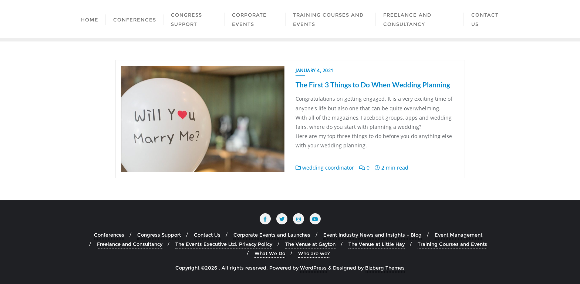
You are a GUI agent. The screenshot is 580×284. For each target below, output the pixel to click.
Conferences (109, 235)
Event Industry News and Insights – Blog (372, 235)
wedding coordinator (325, 167)
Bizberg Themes (385, 268)
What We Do (269, 253)
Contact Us (207, 235)
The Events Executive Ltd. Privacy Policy (223, 244)
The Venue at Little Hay (376, 244)
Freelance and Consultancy (129, 244)
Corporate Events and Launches (271, 235)
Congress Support (159, 235)
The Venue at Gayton (310, 244)
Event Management (458, 235)
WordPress (313, 268)
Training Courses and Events (452, 244)
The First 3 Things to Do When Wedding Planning (373, 84)
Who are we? (314, 253)
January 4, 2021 (315, 70)
